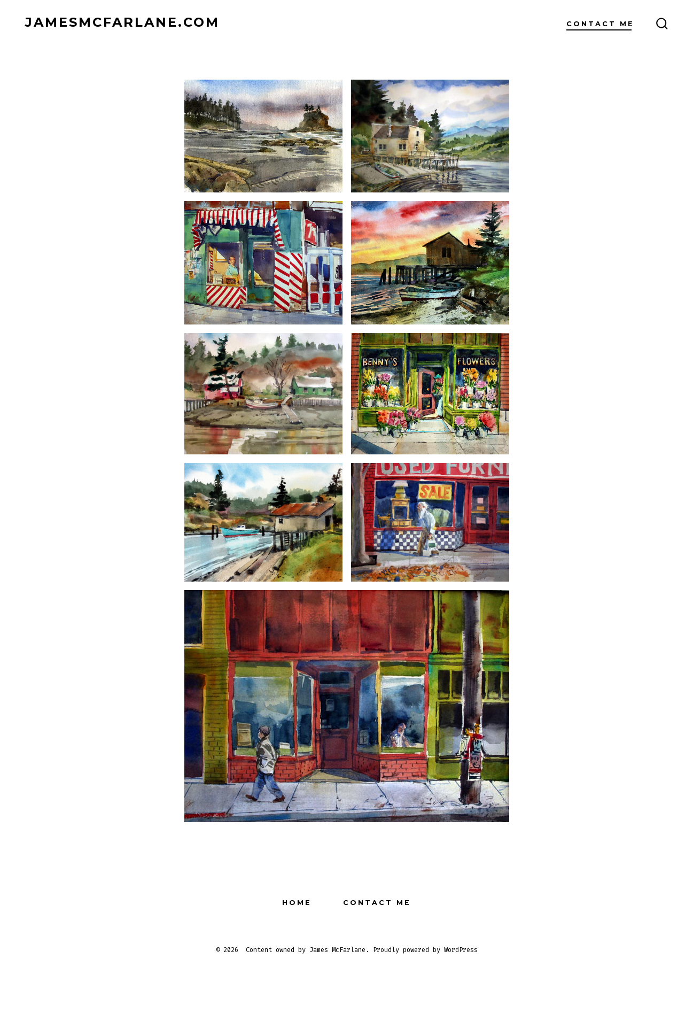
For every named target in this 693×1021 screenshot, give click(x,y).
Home (297, 903)
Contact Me (600, 24)
